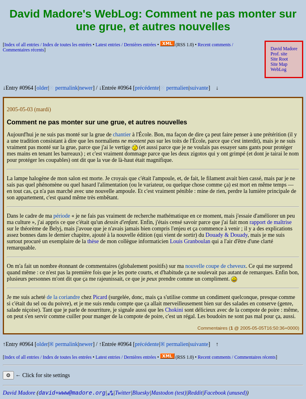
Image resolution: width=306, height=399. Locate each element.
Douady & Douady (227, 235)
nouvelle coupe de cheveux (215, 266)
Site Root (279, 59)
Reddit (195, 393)
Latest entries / (126, 44)
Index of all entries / (48, 44)
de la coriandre (63, 297)
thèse (93, 241)
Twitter (122, 393)
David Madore (284, 48)
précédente (147, 88)
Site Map (279, 64)
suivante (199, 88)
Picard (100, 297)
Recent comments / (236, 357)
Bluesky (141, 393)
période (61, 216)
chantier (122, 135)
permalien (177, 88)
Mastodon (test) (168, 393)
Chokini (174, 310)
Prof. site (279, 54)
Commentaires (213, 327)
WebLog (278, 69)
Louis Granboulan (190, 241)
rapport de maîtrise (270, 222)
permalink (66, 88)
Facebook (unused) (225, 393)
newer (85, 88)
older (42, 88)
